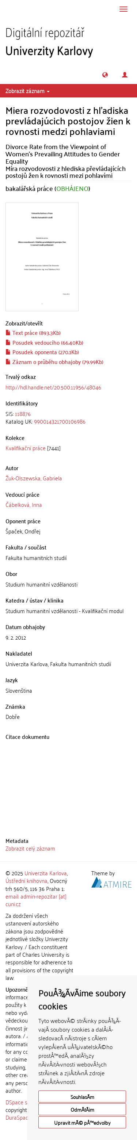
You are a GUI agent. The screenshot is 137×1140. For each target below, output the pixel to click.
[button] (105, 74)
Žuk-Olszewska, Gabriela (33, 478)
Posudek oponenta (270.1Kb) (42, 352)
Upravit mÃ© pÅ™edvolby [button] (82, 1122)
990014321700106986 (59, 421)
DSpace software (25, 1102)
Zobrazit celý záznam (30, 848)
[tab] (68, 417)
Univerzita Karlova (45, 873)
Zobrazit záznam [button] (27, 90)
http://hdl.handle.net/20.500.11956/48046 (53, 387)
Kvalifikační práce (25, 448)
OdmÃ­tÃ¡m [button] (82, 1109)
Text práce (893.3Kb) (33, 332)
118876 (23, 413)
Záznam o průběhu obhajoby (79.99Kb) (54, 361)
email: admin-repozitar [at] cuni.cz (35, 900)
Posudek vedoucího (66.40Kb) (44, 342)
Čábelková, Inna (23, 504)
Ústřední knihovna (26, 880)
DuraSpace (18, 1117)
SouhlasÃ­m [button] (82, 1096)
